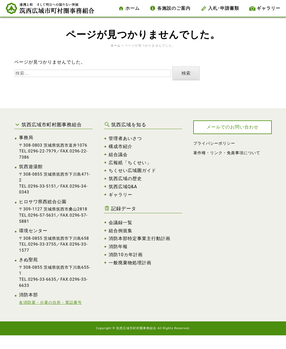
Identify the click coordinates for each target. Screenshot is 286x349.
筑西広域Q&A (123, 186)
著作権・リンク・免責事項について (226, 153)
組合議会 (118, 154)
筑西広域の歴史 (125, 178)
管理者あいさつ (125, 138)
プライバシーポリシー (214, 143)
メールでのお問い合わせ (232, 127)
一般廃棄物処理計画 (130, 262)
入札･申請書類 (223, 8)
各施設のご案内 (173, 8)
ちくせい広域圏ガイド (132, 170)
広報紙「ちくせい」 (130, 162)
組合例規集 (120, 230)
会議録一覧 (120, 222)
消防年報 (118, 246)
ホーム (132, 8)
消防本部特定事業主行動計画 (139, 238)
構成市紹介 (120, 146)
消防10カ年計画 (126, 254)
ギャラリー (268, 8)
